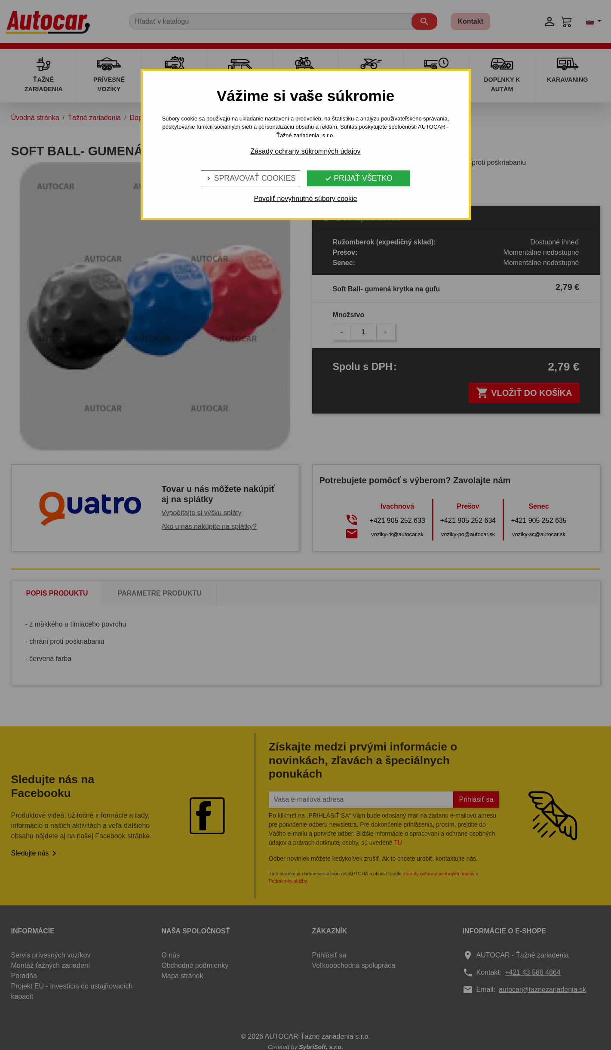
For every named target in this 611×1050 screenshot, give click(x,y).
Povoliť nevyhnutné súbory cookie (305, 198)
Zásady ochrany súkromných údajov (305, 151)
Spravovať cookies (250, 178)
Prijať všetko (358, 178)
